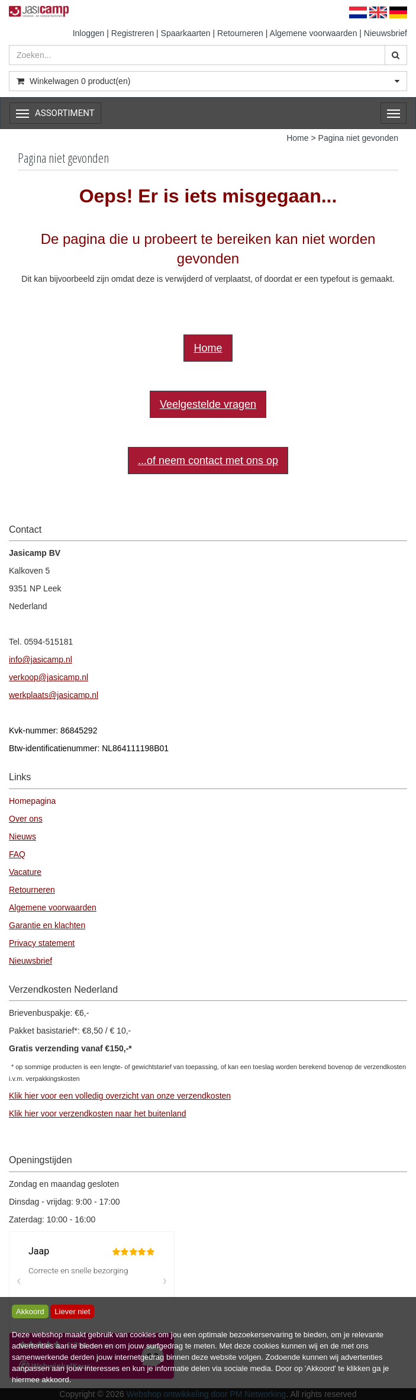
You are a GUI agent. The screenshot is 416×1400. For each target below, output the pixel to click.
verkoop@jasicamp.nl (48, 677)
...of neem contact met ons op (208, 460)
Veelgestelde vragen (208, 404)
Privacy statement (42, 943)
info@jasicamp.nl (40, 659)
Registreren (132, 33)
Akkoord (30, 1311)
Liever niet (72, 1311)
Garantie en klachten (47, 925)
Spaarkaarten (186, 33)
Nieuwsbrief (385, 33)
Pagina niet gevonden (358, 138)
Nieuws (22, 836)
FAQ (17, 854)
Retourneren (240, 33)
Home (297, 138)
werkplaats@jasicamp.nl (53, 695)
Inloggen (89, 33)
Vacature (25, 872)
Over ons (26, 818)
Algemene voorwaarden (313, 33)
